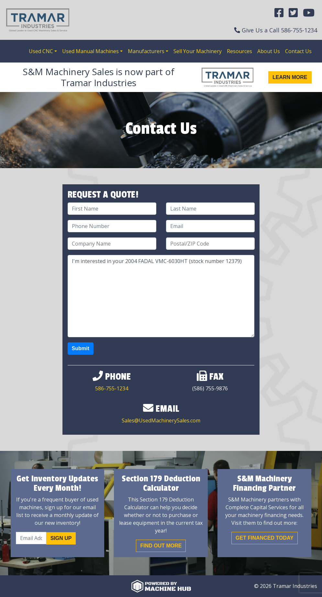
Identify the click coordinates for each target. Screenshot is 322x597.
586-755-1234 (299, 30)
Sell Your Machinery (197, 51)
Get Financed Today (265, 538)
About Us (268, 51)
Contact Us (298, 51)
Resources (239, 51)
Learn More (289, 77)
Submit (80, 348)
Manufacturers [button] (146, 51)
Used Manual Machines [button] (90, 51)
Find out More (161, 545)
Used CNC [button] (41, 51)
